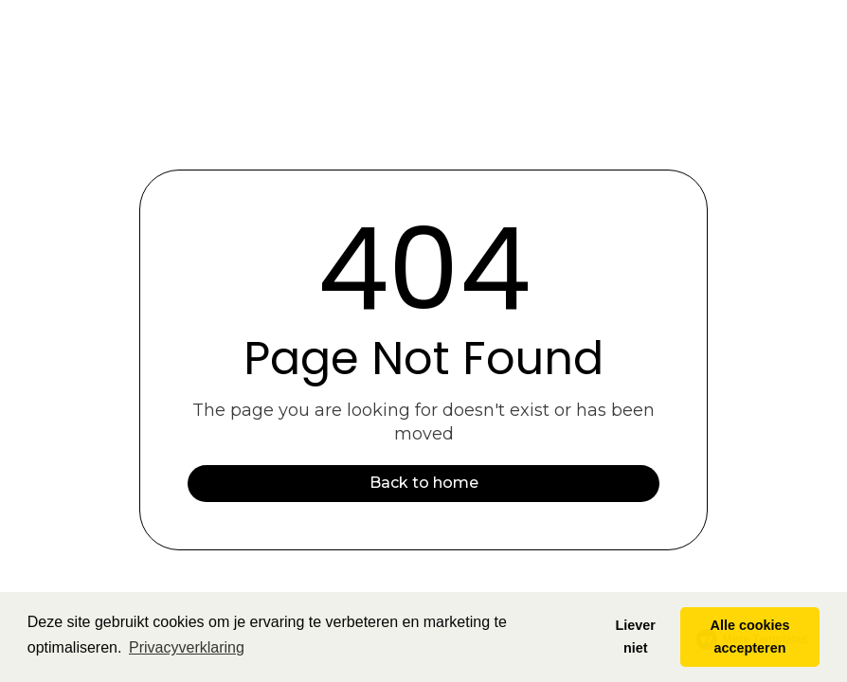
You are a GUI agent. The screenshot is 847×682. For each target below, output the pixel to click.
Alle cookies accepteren (750, 636)
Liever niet (635, 636)
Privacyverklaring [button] (186, 647)
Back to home (423, 483)
